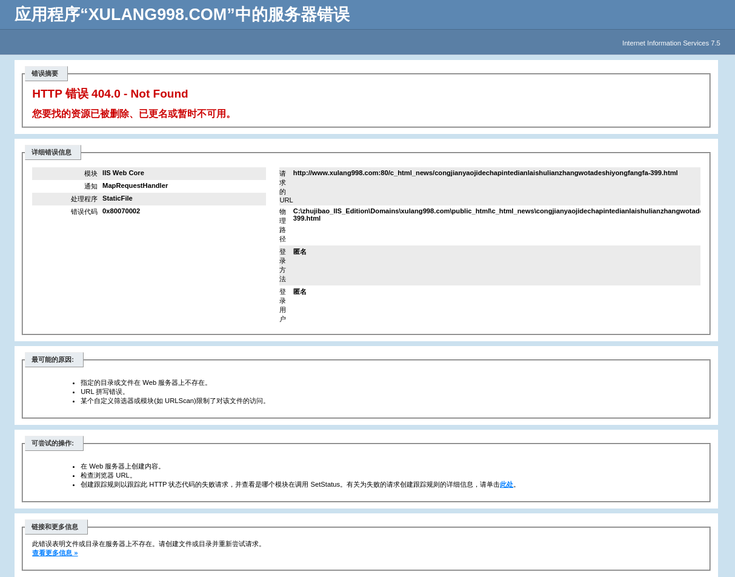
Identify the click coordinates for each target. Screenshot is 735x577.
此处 (506, 484)
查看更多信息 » (55, 552)
